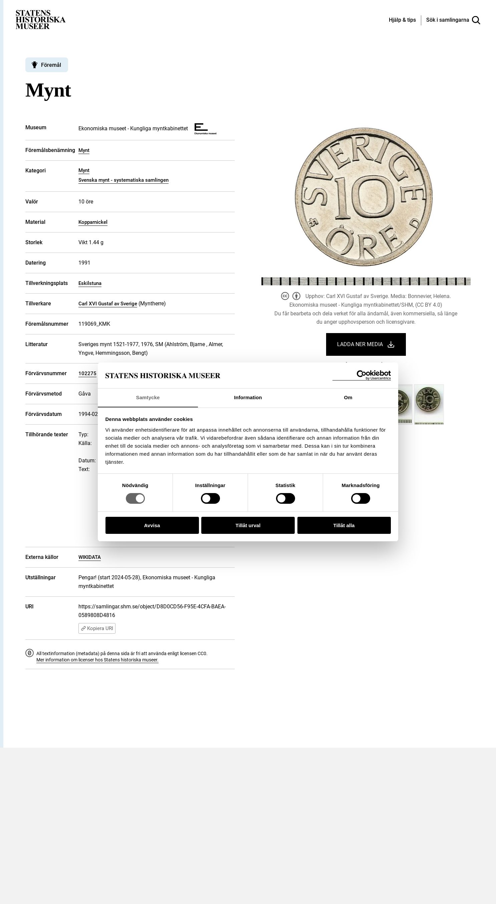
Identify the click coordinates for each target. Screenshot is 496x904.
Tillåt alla (344, 525)
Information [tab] (248, 397)
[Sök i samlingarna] (453, 20)
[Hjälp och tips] (402, 20)
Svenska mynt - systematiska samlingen (123, 180)
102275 (87, 373)
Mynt (83, 150)
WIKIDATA (89, 557)
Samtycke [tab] (148, 397)
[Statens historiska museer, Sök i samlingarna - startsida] (41, 19)
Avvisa (152, 525)
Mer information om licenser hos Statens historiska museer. (97, 659)
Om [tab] (348, 397)
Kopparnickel (92, 222)
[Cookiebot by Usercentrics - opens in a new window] (361, 375)
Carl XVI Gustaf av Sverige (107, 304)
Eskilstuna (89, 283)
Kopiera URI (97, 628)
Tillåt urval (248, 525)
